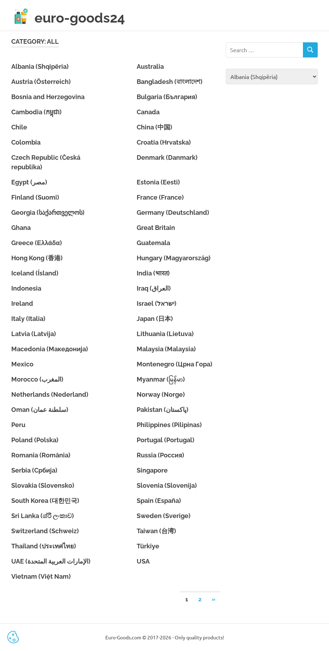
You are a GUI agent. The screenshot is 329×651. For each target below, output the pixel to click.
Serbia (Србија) (34, 470)
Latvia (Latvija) (33, 333)
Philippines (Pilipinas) (169, 424)
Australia (150, 66)
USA (143, 561)
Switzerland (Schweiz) (45, 531)
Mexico (22, 364)
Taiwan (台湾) (156, 531)
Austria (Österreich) (41, 81)
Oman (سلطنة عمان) (39, 409)
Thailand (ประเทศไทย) (43, 546)
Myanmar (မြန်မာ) (161, 379)
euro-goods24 (80, 18)
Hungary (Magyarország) (174, 258)
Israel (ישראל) (156, 303)
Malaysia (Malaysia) (166, 349)
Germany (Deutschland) (173, 212)
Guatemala (153, 243)
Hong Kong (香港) (37, 258)
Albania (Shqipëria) (40, 66)
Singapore (152, 470)
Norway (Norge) (161, 394)
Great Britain (156, 227)
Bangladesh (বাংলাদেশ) (170, 81)
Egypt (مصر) (29, 182)
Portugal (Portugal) (165, 440)
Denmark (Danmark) (167, 157)
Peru (18, 424)
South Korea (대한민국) (45, 500)
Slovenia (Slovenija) (167, 485)
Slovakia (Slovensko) (42, 485)
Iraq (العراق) (154, 288)
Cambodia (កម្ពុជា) (36, 112)
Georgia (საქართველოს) (48, 212)
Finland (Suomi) (35, 197)
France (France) (160, 197)
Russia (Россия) (160, 455)
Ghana (21, 227)
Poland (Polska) (34, 440)
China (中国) (154, 127)
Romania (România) (40, 455)
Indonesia (26, 288)
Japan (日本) (155, 318)
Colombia (26, 142)
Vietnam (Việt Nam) (41, 576)
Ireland (22, 303)
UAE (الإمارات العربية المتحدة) (51, 561)
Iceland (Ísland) (34, 273)
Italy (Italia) (28, 318)
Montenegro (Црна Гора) (174, 364)
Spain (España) (159, 500)
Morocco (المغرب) (37, 379)
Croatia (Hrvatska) (164, 142)
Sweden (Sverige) (164, 515)
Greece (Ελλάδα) (36, 243)
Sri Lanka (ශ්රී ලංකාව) (42, 515)
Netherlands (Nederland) (49, 394)
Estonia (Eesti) (158, 182)
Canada (148, 112)
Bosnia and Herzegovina (48, 97)
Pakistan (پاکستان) (162, 409)
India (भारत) (153, 273)
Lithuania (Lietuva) (165, 333)
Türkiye (148, 546)
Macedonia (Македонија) (49, 349)
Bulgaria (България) (167, 97)
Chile (19, 127)
